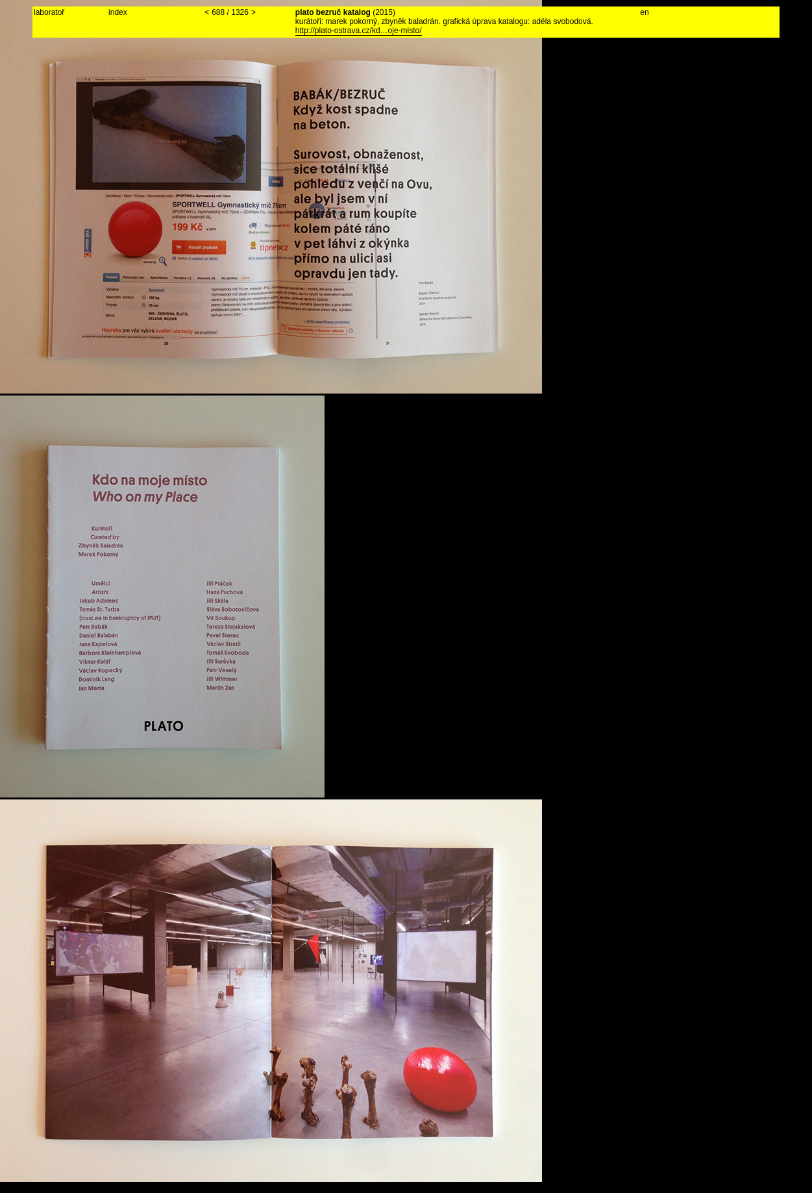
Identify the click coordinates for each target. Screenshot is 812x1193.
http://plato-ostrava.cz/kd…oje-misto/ (358, 30)
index (117, 12)
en (644, 12)
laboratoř (49, 12)
